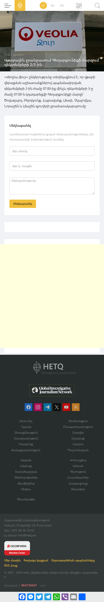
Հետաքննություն (26, 432)
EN (62, 5)
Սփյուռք (26, 466)
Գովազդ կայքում (36, 560)
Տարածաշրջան (26, 472)
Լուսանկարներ (78, 477)
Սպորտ (78, 444)
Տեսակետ (78, 489)
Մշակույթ (77, 438)
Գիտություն (78, 472)
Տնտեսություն (78, 421)
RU (52, 5)
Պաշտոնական (78, 450)
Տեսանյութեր (26, 499)
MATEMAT (29, 585)
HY (43, 5)
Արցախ (26, 460)
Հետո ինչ (26, 421)
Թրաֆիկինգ (26, 483)
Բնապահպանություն (78, 427)
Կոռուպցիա (78, 460)
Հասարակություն (26, 438)
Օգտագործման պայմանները (73, 560)
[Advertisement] (52, 296)
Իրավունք (26, 444)
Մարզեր (78, 432)
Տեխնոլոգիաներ (26, 477)
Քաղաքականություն (26, 450)
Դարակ (26, 427)
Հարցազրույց (78, 483)
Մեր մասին (12, 560)
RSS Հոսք (10, 565)
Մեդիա (26, 489)
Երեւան (78, 466)
